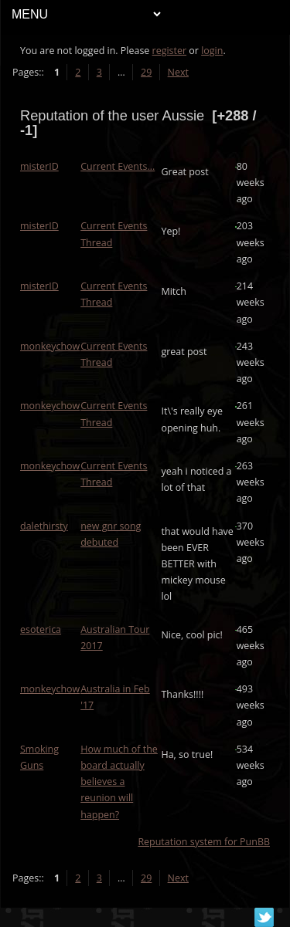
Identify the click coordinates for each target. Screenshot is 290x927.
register (169, 50)
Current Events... (117, 166)
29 (146, 72)
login (212, 50)
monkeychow (50, 346)
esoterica (40, 629)
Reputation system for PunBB (204, 841)
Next (178, 72)
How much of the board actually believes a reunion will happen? (119, 782)
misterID (39, 166)
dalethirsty (44, 526)
